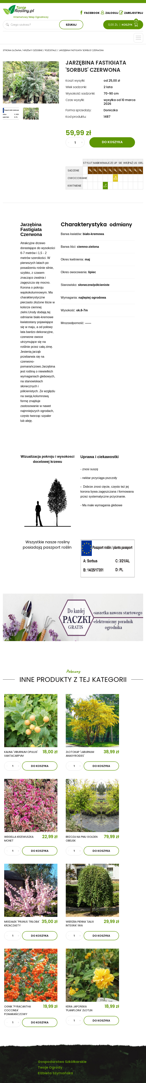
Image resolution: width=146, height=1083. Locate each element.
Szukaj (71, 25)
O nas (10, 1007)
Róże (78, 1017)
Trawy (79, 1034)
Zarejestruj (131, 13)
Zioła (78, 1045)
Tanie (25, 8)
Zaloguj (109, 13)
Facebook (89, 13)
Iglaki (78, 1022)
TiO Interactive (135, 1067)
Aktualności (15, 1018)
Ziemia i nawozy (85, 1028)
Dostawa (125, 1056)
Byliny (78, 1039)
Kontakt (13, 1029)
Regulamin (126, 1022)
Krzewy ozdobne (57, 1039)
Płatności (126, 1050)
